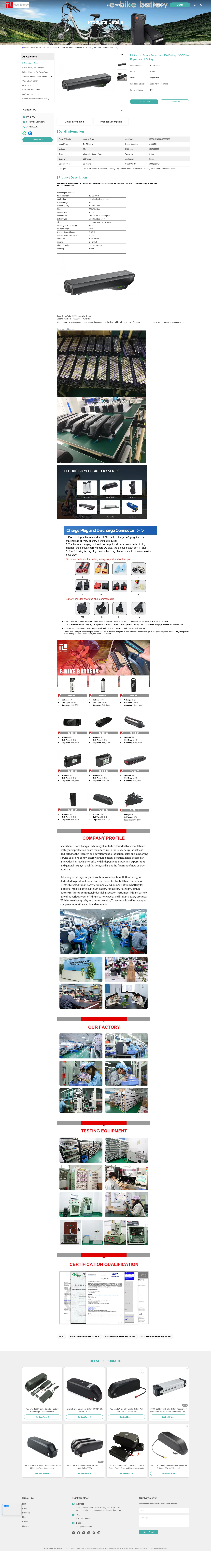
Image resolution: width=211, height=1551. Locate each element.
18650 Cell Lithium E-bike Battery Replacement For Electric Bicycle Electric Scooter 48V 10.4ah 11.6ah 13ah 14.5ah (168, 1410)
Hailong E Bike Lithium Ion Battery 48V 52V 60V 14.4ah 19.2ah (84, 1410)
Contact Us (27, 1526)
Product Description (111, 122)
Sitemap (60, 1548)
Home (109, 5)
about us (119, 5)
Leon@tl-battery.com (35, 122)
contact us (158, 5)
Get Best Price (144, 102)
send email (148, 1532)
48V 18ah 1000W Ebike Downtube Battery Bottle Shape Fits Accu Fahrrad (42, 1410)
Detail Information (74, 122)
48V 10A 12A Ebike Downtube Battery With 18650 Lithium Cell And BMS (126, 1410)
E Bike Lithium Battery (48, 48)
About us (26, 1508)
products (132, 5)
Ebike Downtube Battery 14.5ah (120, 1336)
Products (34, 48)
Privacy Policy (49, 1548)
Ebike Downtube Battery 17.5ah (156, 1336)
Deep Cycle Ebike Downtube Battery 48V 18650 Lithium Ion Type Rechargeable (42, 1466)
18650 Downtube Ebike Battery (84, 1336)
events (145, 5)
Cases (25, 1522)
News (24, 1517)
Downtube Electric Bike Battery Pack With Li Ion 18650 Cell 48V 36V (84, 1466)
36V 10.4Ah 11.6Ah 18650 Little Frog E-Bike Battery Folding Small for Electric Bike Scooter (126, 1466)
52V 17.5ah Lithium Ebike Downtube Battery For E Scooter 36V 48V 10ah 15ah (168, 1466)
